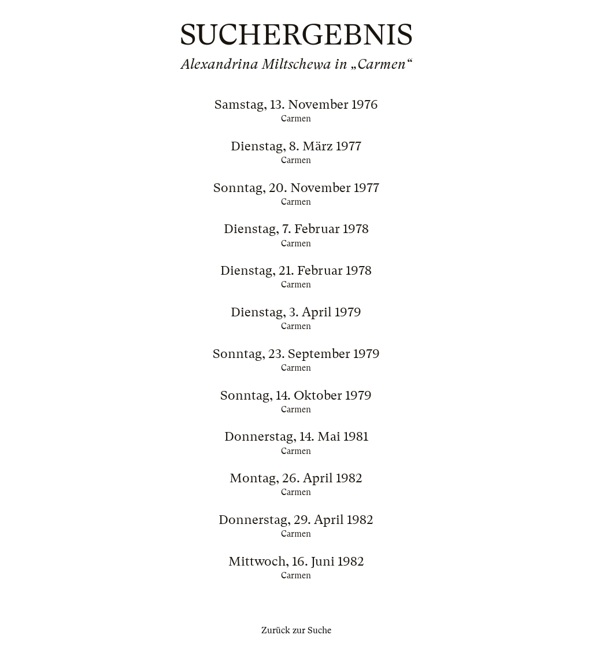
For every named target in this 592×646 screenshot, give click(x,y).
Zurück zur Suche (296, 630)
